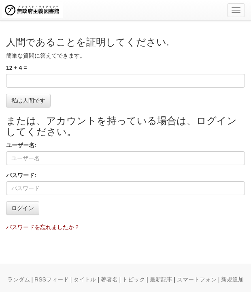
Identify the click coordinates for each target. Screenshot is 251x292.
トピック (133, 279)
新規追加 (232, 279)
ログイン (22, 208)
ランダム (18, 279)
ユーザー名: (21, 145)
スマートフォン (197, 279)
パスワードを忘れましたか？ (43, 227)
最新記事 (161, 279)
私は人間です (28, 100)
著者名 (109, 279)
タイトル (84, 279)
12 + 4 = (16, 67)
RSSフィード (51, 279)
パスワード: (21, 175)
